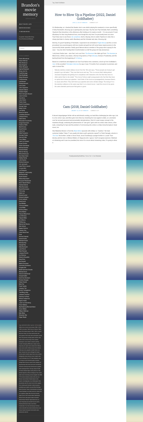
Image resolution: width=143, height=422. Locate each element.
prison (33, 348)
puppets (39, 383)
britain (25, 333)
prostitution (21, 387)
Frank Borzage (23, 73)
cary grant (32, 387)
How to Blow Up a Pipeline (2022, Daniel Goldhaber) (85, 16)
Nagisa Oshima (23, 228)
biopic (29, 403)
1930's (35, 331)
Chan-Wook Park (24, 232)
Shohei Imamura (24, 162)
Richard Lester (23, 195)
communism (21, 412)
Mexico (39, 345)
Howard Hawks (23, 149)
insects (20, 391)
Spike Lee (22, 193)
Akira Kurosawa (23, 187)
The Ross (37, 405)
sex (24, 345)
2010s (36, 325)
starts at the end (33, 377)
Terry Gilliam (22, 139)
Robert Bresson (23, 77)
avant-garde (35, 335)
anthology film (33, 352)
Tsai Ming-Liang (23, 292)
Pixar (20, 234)
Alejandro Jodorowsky (25, 172)
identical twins (35, 408)
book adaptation (35, 358)
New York (21, 337)
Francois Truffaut (24, 296)
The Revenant (89, 53)
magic (30, 354)
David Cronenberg (24, 104)
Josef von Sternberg (25, 302)
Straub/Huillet (23, 276)
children (29, 341)
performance (25, 403)
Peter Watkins (23, 305)
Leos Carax (22, 85)
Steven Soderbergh (24, 273)
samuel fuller (32, 362)
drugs (30, 339)
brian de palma (36, 401)
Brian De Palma (23, 112)
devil (34, 364)
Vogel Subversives (34, 399)
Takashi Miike (23, 218)
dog (20, 364)
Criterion (36, 329)
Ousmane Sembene (25, 265)
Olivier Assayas (23, 67)
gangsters (29, 350)
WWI (41, 374)
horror (23, 327)
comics (38, 343)
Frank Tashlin (23, 286)
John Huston (22, 160)
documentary (31, 327)
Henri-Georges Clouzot (25, 94)
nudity (33, 385)
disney (26, 356)
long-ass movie (24, 360)
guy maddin (26, 387)
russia (25, 341)
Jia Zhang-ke (23, 170)
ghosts (23, 335)
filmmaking (24, 331)
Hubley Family (23, 158)
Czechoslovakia (33, 389)
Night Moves (102, 43)
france (32, 329)
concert (30, 383)
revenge (29, 337)
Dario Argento (23, 65)
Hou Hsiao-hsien (23, 156)
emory (36, 354)
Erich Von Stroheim (24, 278)
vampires (33, 341)
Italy (29, 335)
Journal (24, 379)
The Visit (55, 135)
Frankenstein (22, 405)
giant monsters (28, 385)
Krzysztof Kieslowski (25, 180)
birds (36, 333)
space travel (28, 345)
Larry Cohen (22, 100)
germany (25, 337)
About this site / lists (25, 24)
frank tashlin (33, 410)
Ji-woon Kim (22, 168)
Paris (20, 385)
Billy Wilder (22, 313)
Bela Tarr (21, 284)
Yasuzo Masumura (24, 214)
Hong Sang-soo (25, 401)
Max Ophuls (22, 226)
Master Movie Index (24, 28)
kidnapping (25, 343)
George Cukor (23, 106)
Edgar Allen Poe (29, 393)
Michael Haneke (23, 147)
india (26, 364)
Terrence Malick (23, 205)
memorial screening (23, 366)
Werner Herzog (23, 151)
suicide (40, 335)
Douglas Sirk (22, 267)
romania (29, 395)
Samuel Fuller (23, 137)
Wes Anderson (23, 63)
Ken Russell (22, 261)
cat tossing (39, 389)
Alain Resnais (23, 251)
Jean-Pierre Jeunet (24, 166)
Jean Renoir (22, 249)
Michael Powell (23, 240)
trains (36, 345)
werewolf (30, 401)
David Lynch (22, 201)
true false (29, 333)
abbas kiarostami (35, 397)
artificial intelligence (31, 372)
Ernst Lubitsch (23, 199)
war (39, 350)
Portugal (21, 362)
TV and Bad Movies (24, 31)
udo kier (26, 412)
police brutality (26, 354)
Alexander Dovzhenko (25, 120)
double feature (34, 350)
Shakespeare (35, 381)
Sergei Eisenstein (24, 123)
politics (33, 337)
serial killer (34, 383)
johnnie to (36, 370)
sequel (29, 331)
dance (31, 343)
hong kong (21, 345)
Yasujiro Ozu (22, 230)
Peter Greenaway (24, 145)
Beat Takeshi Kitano (24, 182)
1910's (20, 377)
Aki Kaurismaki (23, 174)
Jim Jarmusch (23, 164)
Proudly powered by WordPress (77, 156)
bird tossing (32, 405)
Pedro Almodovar (24, 58)
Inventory (37, 393)
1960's (28, 329)
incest (33, 391)
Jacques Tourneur (24, 294)
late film (26, 383)
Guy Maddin (22, 203)
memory (21, 354)
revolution (37, 360)
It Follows (79, 58)
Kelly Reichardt (23, 247)
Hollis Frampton (23, 133)
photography (21, 356)
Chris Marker (22, 211)
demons (29, 356)
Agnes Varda (23, 300)
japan (20, 331)
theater (38, 352)
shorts (26, 327)
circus (31, 381)
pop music (24, 350)
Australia (30, 360)
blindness (27, 377)
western (36, 337)
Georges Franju (23, 135)
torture (23, 377)
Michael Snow (23, 271)
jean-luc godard (37, 366)
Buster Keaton (23, 176)
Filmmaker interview (72, 64)
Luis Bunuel (22, 81)
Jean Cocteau (23, 96)
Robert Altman (23, 60)
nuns (40, 408)
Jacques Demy (23, 116)
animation (24, 329)
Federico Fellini (23, 125)
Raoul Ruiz (22, 259)
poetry (33, 360)
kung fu (33, 356)
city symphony (75, 37)
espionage (24, 368)
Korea (33, 354)
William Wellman (23, 311)
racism (23, 348)
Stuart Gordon (23, 143)
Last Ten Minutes (23, 358)
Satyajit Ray (22, 245)
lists (38, 333)
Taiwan (28, 389)
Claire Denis (22, 118)
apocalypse (21, 341)
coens (38, 410)
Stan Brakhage (23, 75)
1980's (36, 327)
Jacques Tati (22, 288)
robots (20, 350)
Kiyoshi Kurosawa (24, 189)
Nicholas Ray (22, 242)
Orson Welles (23, 309)
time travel (27, 352)
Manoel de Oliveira (24, 224)
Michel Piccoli (22, 397)
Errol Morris (22, 220)
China (33, 339)
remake (20, 343)
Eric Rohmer (22, 255)
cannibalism (38, 364)
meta (20, 368)
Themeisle (98, 156)
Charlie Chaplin (23, 91)
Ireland (20, 403)
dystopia (37, 362)
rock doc (27, 339)
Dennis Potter (23, 238)
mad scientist (31, 366)
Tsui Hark (27, 405)
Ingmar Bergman (24, 69)
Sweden (25, 370)
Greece (20, 410)
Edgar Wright (22, 317)
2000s (20, 327)
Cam (53, 64)
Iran (28, 358)
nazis (20, 348)
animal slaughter (33, 374)
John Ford (22, 131)
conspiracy (37, 385)
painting (37, 341)
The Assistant (111, 53)
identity (33, 333)
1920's (26, 335)
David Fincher (23, 129)
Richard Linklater (24, 197)
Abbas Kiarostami (24, 178)
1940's (32, 331)
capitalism (23, 393)
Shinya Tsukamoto (24, 298)
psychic (20, 381)
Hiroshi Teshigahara (24, 290)
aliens (23, 339)
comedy (33, 345)
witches (39, 354)
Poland (20, 399)
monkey (23, 385)
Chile (26, 395)
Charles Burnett (23, 83)
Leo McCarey (23, 216)
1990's (20, 329)
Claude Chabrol (23, 89)
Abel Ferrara (22, 127)
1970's (39, 327)
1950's (39, 329)
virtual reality (22, 408)
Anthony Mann (23, 209)
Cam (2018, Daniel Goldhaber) (85, 106)
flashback (25, 391)
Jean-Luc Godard (24, 141)
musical (39, 331)
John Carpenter (23, 87)
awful (26, 348)
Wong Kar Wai (23, 315)
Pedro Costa (22, 102)
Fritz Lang (22, 191)
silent (31, 335)
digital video (37, 356)
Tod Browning (23, 79)
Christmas (21, 370)
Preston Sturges (23, 280)
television (21, 333)
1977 (30, 358)
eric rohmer (37, 391)
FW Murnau (22, 222)
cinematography (26, 381)
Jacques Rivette (23, 253)
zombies (36, 339)
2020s (39, 325)
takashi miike (35, 379)
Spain (20, 352)
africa (20, 335)
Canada (23, 352)
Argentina (25, 372)
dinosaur (94, 56)
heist (34, 393)
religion (35, 343)
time (39, 374)
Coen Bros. (22, 98)
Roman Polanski (23, 236)
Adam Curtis (22, 108)
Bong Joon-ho (23, 71)
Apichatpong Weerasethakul (27, 307)
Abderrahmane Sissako (26, 269)
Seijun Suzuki (23, 282)
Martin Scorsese (23, 263)
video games (28, 397)
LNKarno (30, 348)
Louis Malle (22, 207)
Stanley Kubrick (23, 185)
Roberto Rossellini (24, 257)
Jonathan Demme (24, 114)
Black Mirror (78, 131)
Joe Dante (22, 110)
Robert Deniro (22, 395)
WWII (29, 343)
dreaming (23, 364)
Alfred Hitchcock (24, 154)
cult (40, 362)
